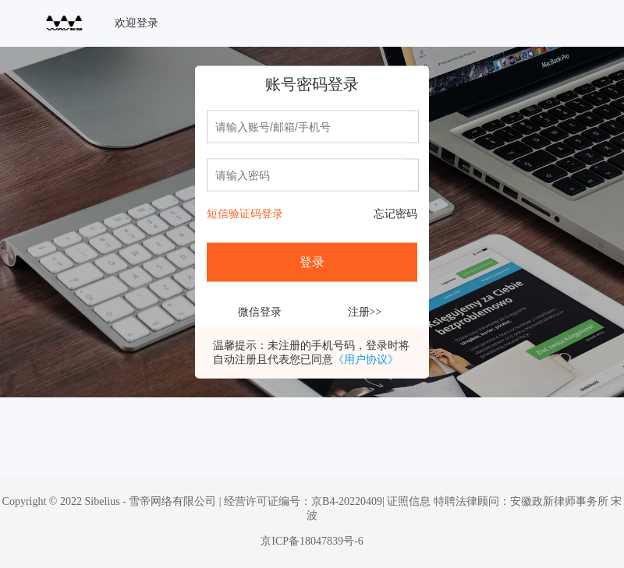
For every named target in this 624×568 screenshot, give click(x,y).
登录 (312, 262)
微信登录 (260, 312)
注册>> (365, 312)
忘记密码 (395, 214)
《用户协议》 (366, 359)
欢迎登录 (136, 23)
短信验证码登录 (245, 214)
